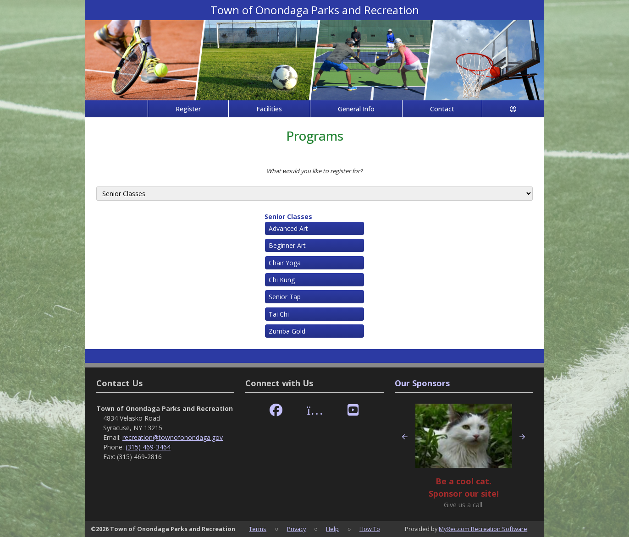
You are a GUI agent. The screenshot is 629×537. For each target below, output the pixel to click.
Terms (257, 529)
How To (369, 529)
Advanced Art (288, 228)
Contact (442, 108)
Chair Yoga (285, 262)
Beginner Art (287, 245)
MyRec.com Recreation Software (483, 529)
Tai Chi (279, 314)
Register (188, 108)
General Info (356, 108)
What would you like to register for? (314, 171)
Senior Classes (288, 216)
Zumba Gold (287, 331)
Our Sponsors (422, 383)
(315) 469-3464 (148, 447)
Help (332, 529)
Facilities (269, 108)
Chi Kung (282, 279)
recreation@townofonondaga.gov (172, 437)
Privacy (296, 529)
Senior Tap (285, 296)
